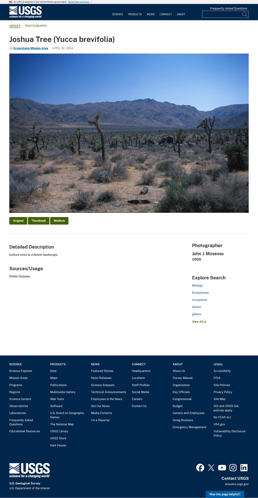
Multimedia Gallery (63, 392)
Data (53, 371)
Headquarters (141, 371)
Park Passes (58, 445)
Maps (54, 378)
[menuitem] (118, 12)
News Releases (101, 378)
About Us (179, 371)
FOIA (217, 378)
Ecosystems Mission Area (30, 48)
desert (196, 307)
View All (199, 321)
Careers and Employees (188, 413)
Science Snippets (102, 385)
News (150, 14)
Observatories (18, 406)
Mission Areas (18, 378)
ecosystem (199, 300)
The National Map (62, 424)
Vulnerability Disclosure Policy (229, 433)
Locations (138, 378)
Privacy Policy (223, 392)
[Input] (225, 14)
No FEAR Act (222, 417)
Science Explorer (20, 371)
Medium (59, 220)
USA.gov (219, 424)
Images (14, 26)
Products (135, 14)
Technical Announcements (108, 392)
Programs (15, 385)
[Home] (25, 17)
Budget (178, 406)
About (181, 14)
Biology (197, 285)
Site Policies (222, 385)
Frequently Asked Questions (228, 8)
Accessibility (222, 371)
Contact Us (139, 406)
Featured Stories (102, 371)
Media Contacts (101, 413)
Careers (137, 399)
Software (56, 406)
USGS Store (58, 438)
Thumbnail (39, 220)
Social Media (140, 392)
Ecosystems (200, 292)
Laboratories (17, 413)
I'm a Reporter (100, 420)
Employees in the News (106, 399)
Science (117, 14)
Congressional (182, 399)
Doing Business (183, 420)
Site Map (220, 399)
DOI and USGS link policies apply (226, 408)
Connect (165, 14)
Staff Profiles (141, 385)
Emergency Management (189, 427)
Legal (218, 364)
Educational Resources (24, 431)
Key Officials (181, 392)
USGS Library (59, 431)
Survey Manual (183, 378)
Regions (14, 392)
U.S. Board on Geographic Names (67, 415)
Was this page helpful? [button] (224, 494)
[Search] (245, 14)
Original (18, 220)
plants (196, 314)
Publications (58, 385)
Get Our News (100, 406)
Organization (181, 385)
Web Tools (57, 399)
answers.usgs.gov (237, 484)
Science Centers (20, 399)
